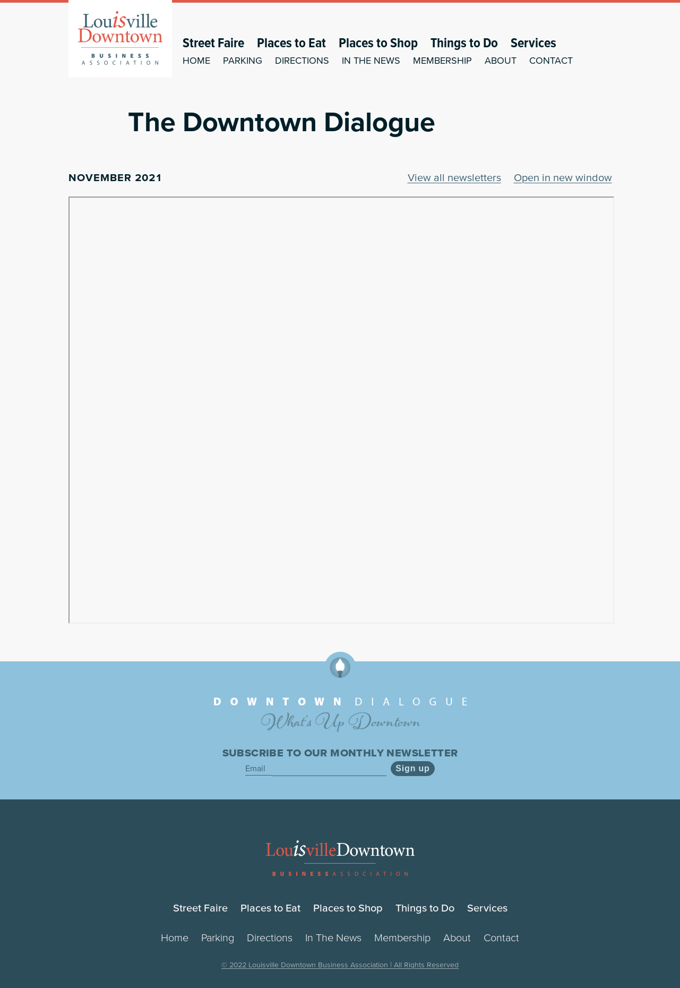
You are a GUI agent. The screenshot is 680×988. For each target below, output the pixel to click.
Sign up (412, 768)
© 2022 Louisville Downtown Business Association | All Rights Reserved (340, 964)
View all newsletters (454, 177)
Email (256, 768)
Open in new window (563, 177)
